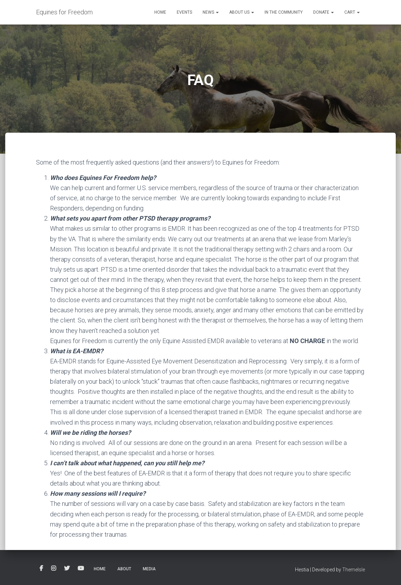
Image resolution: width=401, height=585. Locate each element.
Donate (323, 12)
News (211, 12)
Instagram (53, 568)
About (124, 568)
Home (160, 12)
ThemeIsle (353, 569)
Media (149, 568)
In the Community (284, 12)
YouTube (80, 568)
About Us (241, 12)
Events (184, 12)
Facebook (41, 568)
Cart (352, 12)
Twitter (67, 568)
